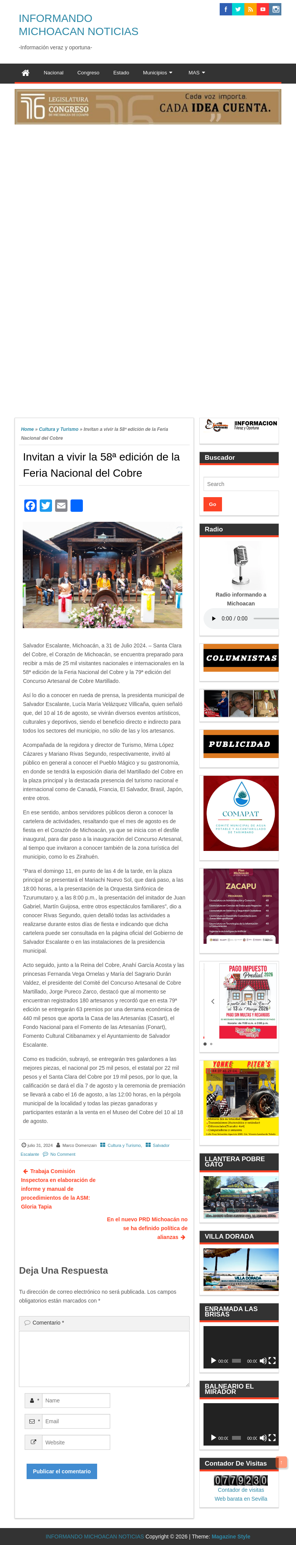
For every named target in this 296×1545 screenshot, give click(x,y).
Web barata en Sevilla (241, 1499)
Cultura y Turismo (58, 429)
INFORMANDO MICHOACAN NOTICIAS (94, 1536)
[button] (212, 1001)
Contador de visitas (241, 1490)
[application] (241, 1347)
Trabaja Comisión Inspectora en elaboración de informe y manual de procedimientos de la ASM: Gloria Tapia (58, 1189)
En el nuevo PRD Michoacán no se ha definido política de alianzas (147, 1228)
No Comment (63, 1154)
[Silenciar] (263, 1361)
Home (27, 429)
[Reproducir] (213, 1361)
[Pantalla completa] (272, 1361)
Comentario (48, 1323)
